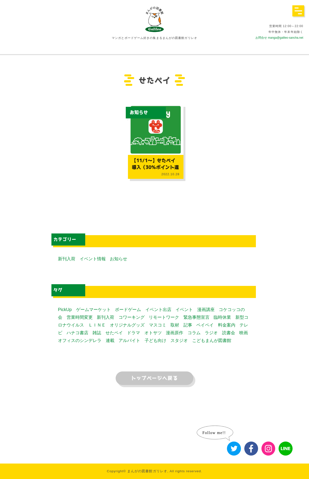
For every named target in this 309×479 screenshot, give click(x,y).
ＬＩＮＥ (97, 325)
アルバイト (129, 340)
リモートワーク (164, 317)
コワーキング (132, 317)
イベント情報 (93, 258)
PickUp (65, 309)
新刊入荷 (66, 258)
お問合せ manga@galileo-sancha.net (279, 37)
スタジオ (179, 340)
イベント (184, 309)
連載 (110, 340)
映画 (243, 332)
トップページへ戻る (154, 378)
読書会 (228, 332)
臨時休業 (222, 317)
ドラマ (133, 332)
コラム (194, 332)
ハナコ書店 (77, 332)
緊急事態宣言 (196, 317)
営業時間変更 (80, 317)
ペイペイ (205, 325)
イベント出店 (158, 309)
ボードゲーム (128, 309)
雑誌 (96, 332)
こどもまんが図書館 (211, 340)
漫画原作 (174, 332)
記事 (187, 325)
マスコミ (157, 325)
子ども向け (155, 340)
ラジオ (211, 332)
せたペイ (114, 332)
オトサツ (153, 332)
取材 (174, 325)
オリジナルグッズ (127, 325)
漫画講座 (206, 309)
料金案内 (226, 325)
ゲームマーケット (93, 309)
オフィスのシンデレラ (79, 340)
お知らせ (139, 112)
